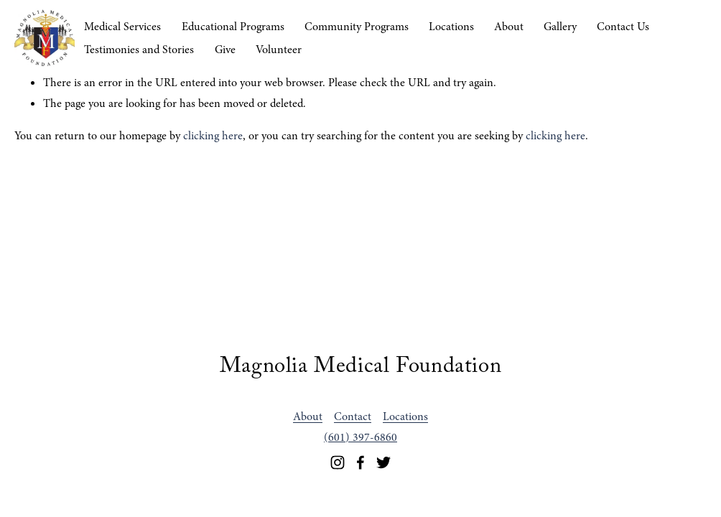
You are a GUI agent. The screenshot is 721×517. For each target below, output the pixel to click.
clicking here (213, 136)
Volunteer (279, 49)
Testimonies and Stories (139, 49)
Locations (451, 26)
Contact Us (623, 26)
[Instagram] (337, 462)
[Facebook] (360, 462)
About (509, 26)
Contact (352, 416)
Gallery (560, 26)
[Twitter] (383, 462)
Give (225, 49)
